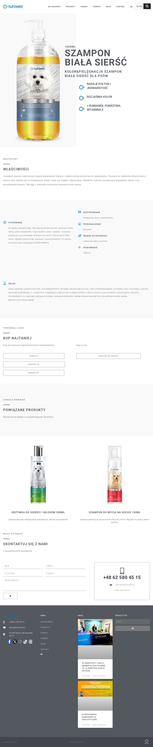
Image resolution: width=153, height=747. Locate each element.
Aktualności (54, 7)
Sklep (108, 7)
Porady (84, 7)
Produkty (70, 7)
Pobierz (96, 7)
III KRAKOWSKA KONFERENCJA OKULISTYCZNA (89, 717)
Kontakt (120, 7)
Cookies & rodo (76, 742)
